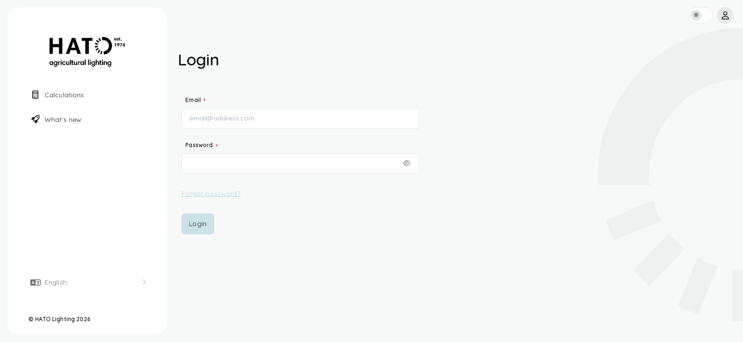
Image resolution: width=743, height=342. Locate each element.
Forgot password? (210, 193)
